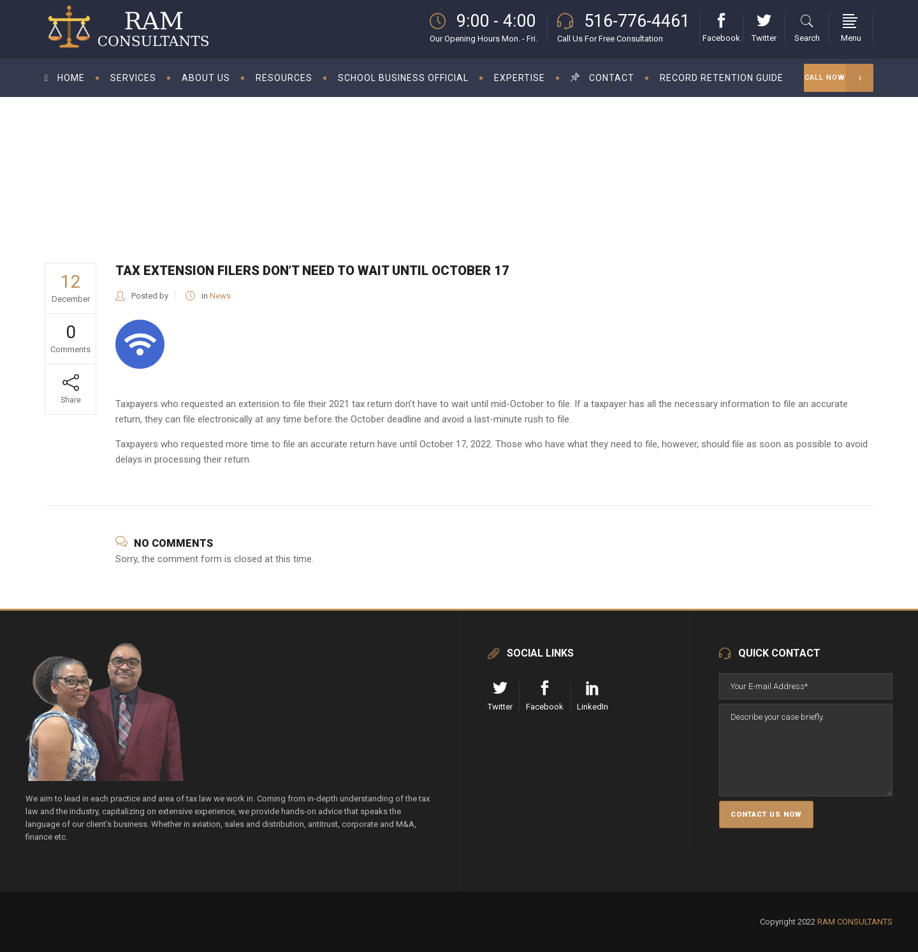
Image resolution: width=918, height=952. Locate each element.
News (634, 161)
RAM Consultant (582, 161)
